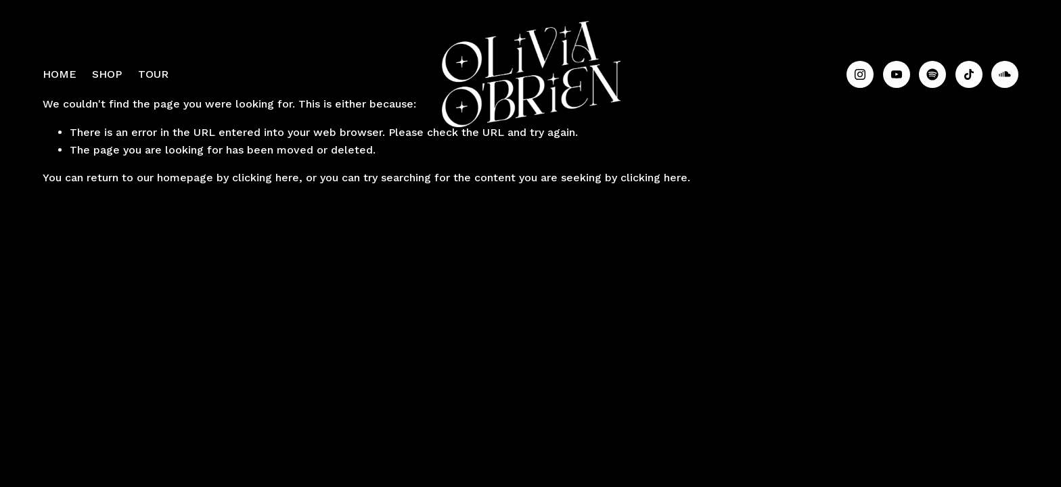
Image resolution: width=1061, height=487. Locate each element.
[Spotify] (932, 74)
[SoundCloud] (1004, 74)
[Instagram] (860, 74)
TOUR (153, 74)
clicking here (265, 177)
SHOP (107, 74)
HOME (59, 74)
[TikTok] (969, 74)
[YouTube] (896, 74)
